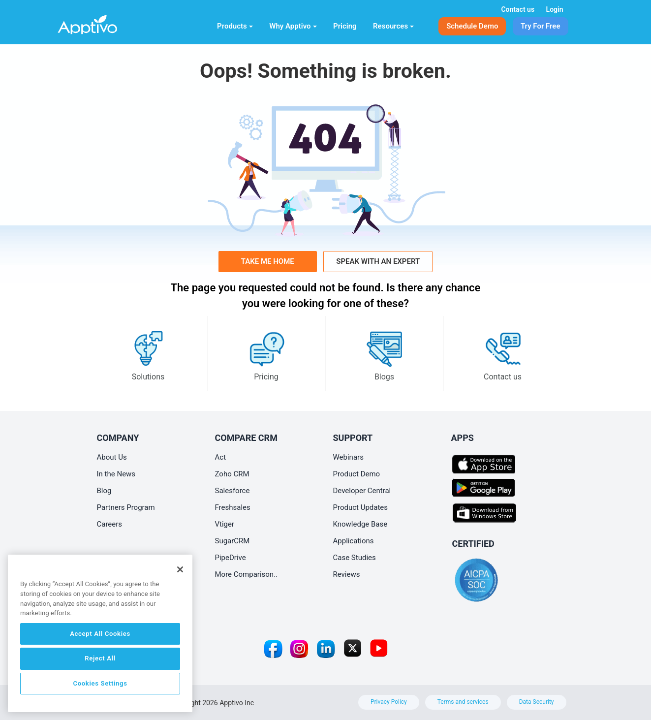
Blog (104, 490)
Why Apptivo (292, 26)
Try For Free (540, 26)
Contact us (517, 9)
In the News (116, 474)
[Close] (180, 569)
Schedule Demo (472, 26)
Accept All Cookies (100, 633)
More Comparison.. (246, 574)
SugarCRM (232, 540)
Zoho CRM (232, 474)
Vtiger (225, 524)
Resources (393, 26)
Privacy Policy (389, 701)
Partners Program (126, 507)
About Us (112, 457)
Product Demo (356, 474)
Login (554, 9)
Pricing (345, 26)
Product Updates (360, 507)
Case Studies (354, 557)
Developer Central (362, 490)
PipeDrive (230, 557)
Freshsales (232, 507)
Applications (353, 540)
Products (235, 26)
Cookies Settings (100, 683)
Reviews (346, 574)
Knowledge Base (360, 524)
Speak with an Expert (378, 261)
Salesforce (232, 490)
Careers (110, 524)
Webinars (348, 457)
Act (220, 457)
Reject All (100, 658)
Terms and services (463, 701)
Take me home (267, 261)
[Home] (104, 23)
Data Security (536, 701)
